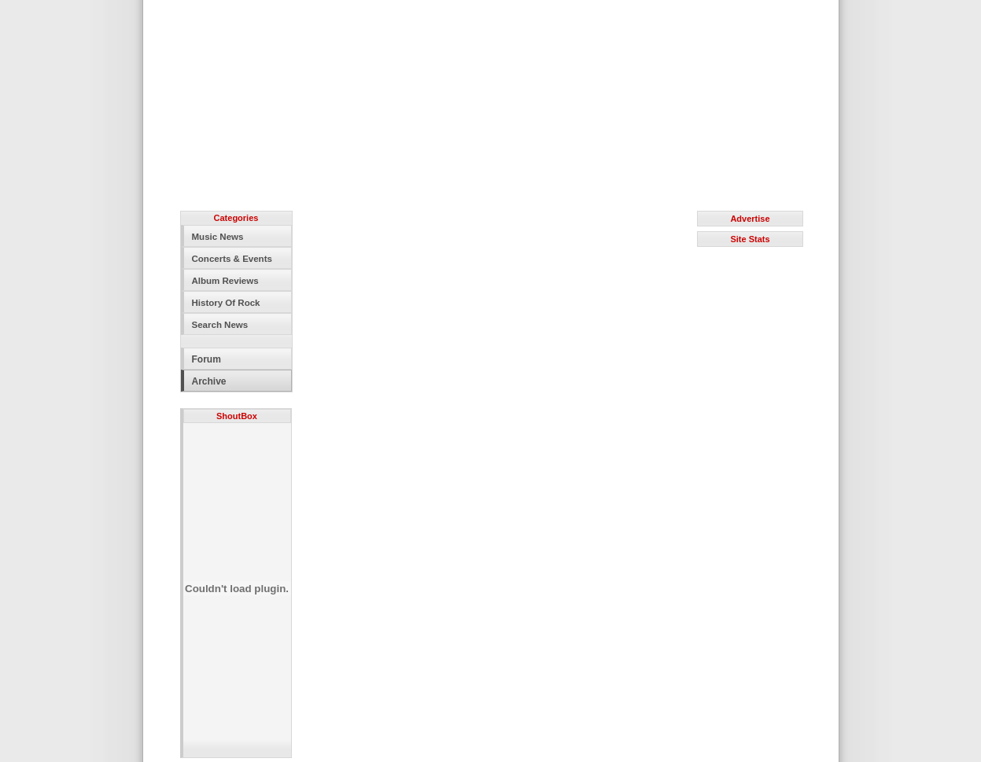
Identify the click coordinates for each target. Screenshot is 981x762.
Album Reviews (225, 280)
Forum (206, 359)
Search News (220, 324)
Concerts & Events (232, 258)
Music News (218, 236)
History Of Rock (226, 302)
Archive (209, 381)
